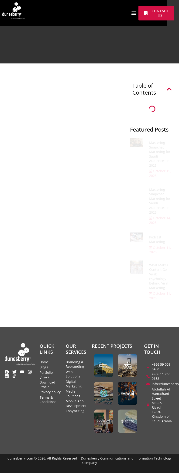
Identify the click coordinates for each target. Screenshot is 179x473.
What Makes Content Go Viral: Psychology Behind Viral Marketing (158, 278)
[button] (134, 13)
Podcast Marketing (157, 240)
